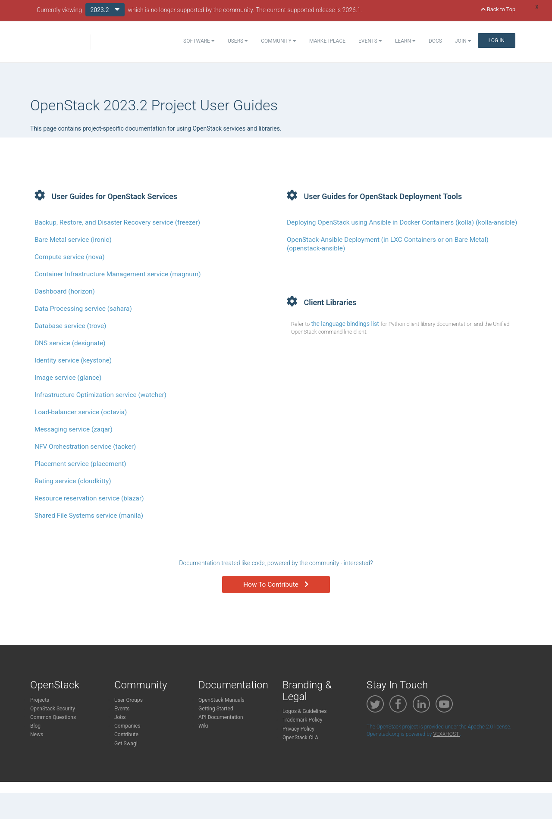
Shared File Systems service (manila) (88, 515)
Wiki (203, 726)
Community (278, 41)
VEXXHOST (446, 734)
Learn (405, 41)
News (36, 734)
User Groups (128, 700)
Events (370, 41)
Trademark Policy (302, 720)
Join (463, 41)
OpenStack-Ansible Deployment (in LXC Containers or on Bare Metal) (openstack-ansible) (388, 244)
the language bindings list (345, 323)
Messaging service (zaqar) (73, 429)
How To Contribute (275, 584)
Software (199, 41)
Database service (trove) (70, 326)
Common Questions (53, 717)
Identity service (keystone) (73, 360)
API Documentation (220, 717)
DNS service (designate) (70, 343)
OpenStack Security (52, 709)
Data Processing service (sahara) (83, 309)
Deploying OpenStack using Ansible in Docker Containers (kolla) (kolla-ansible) (402, 222)
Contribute (126, 734)
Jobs (119, 717)
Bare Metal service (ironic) (73, 240)
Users (238, 41)
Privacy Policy (298, 729)
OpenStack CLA (300, 738)
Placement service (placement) (80, 464)
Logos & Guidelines (304, 711)
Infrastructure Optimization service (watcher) (100, 395)
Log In (497, 41)
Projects (39, 700)
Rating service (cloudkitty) (72, 481)
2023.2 (105, 9)
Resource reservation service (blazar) (89, 498)
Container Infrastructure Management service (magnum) (117, 274)
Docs (435, 41)
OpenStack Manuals (221, 700)
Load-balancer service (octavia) (80, 412)
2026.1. (352, 9)
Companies (127, 726)
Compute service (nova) (69, 257)
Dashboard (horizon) (64, 291)
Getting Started (215, 709)
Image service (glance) (67, 377)
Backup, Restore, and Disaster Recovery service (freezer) (117, 222)
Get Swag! (126, 744)
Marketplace (327, 41)
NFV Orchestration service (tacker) (85, 446)
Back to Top (498, 9)
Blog (35, 726)
